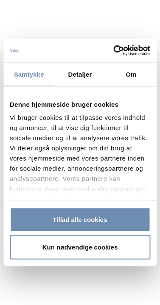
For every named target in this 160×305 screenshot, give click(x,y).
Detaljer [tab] (80, 74)
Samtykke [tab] (29, 74)
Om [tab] (131, 74)
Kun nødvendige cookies (80, 247)
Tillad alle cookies (80, 219)
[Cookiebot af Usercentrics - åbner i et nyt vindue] (114, 50)
